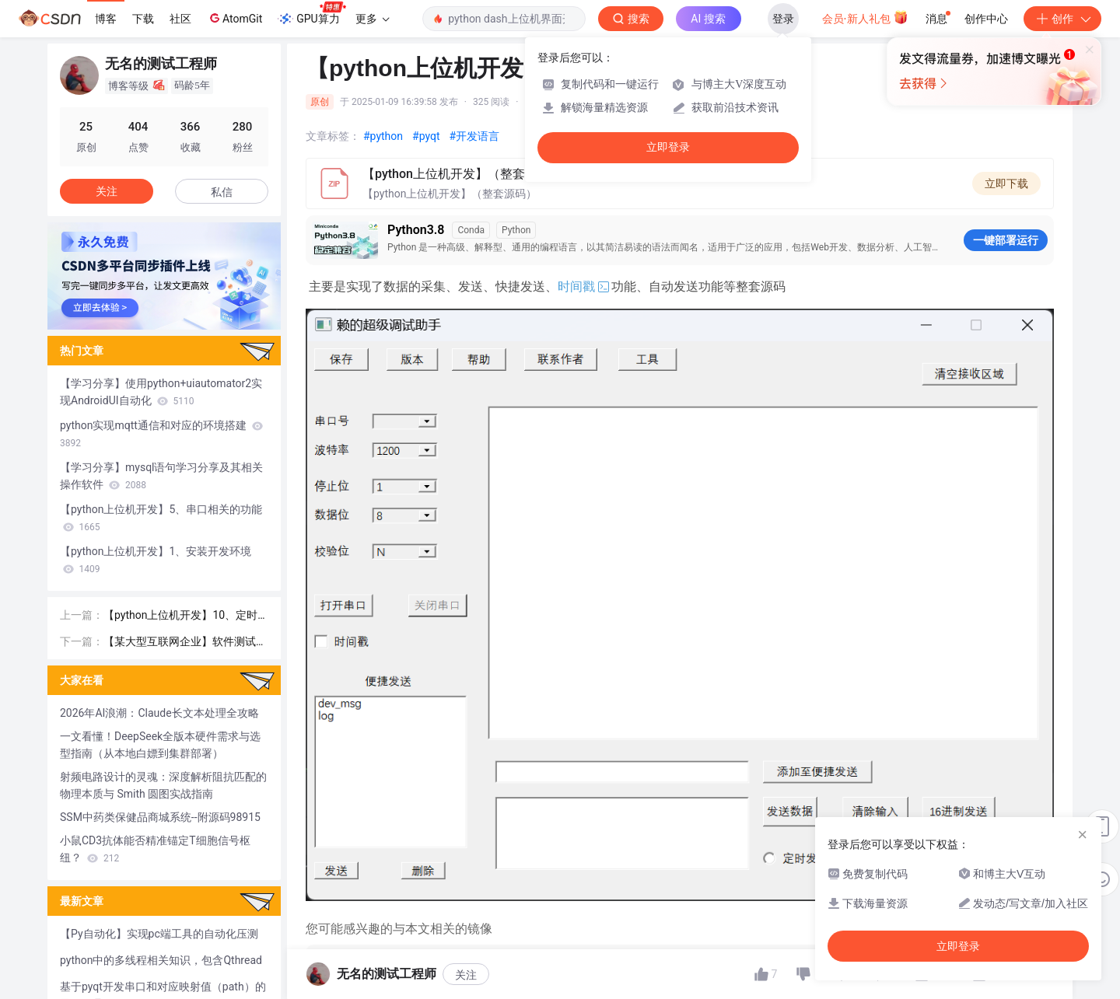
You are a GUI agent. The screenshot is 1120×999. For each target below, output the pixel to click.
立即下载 (1006, 183)
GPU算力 (311, 14)
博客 (106, 18)
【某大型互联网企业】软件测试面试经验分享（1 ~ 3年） (185, 642)
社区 (180, 18)
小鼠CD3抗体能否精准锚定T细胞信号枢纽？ (155, 849)
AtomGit (234, 18)
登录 (783, 18)
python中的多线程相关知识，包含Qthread (161, 960)
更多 (372, 18)
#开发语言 (475, 136)
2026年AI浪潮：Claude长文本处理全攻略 (159, 713)
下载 (143, 18)
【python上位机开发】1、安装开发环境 (155, 560)
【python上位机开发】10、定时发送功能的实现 (180, 616)
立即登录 (668, 147)
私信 (222, 192)
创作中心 (986, 18)
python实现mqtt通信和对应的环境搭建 (161, 434)
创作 (1062, 18)
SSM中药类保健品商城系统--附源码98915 (160, 817)
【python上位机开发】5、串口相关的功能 (161, 518)
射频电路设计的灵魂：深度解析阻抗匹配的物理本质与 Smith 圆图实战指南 (163, 785)
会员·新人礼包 (865, 17)
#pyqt (425, 136)
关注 (106, 191)
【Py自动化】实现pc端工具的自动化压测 (159, 933)
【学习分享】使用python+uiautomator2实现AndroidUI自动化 (161, 392)
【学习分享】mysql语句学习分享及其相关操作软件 (162, 476)
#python (383, 136)
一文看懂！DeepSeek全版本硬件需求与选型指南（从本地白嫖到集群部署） (160, 745)
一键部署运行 (1005, 240)
